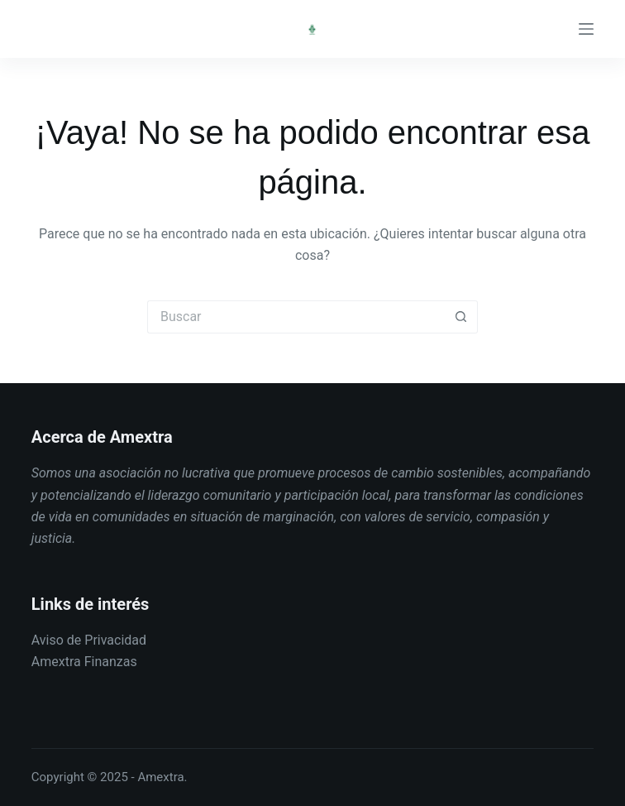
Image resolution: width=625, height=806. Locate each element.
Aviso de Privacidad (88, 640)
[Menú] (586, 29)
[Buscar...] (296, 316)
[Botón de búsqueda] (461, 316)
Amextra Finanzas (84, 661)
